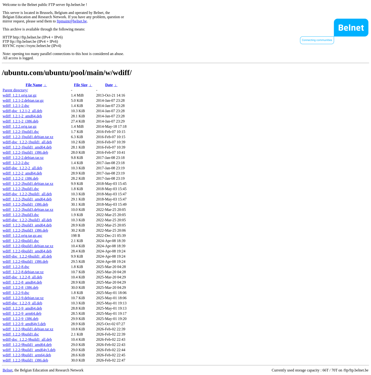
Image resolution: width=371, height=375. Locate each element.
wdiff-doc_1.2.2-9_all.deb (22, 303)
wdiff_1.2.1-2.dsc (16, 106)
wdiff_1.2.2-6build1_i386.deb (25, 262)
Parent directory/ (15, 90)
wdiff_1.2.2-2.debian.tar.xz (23, 158)
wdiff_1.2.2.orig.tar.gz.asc (22, 236)
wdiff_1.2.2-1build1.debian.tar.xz (28, 137)
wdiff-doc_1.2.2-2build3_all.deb (27, 220)
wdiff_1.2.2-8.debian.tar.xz (23, 272)
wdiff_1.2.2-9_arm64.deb (22, 313)
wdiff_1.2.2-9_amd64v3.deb (24, 324)
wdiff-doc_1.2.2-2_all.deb (22, 168)
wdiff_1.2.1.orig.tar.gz (19, 95)
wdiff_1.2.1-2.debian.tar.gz (23, 100)
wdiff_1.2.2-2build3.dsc (21, 215)
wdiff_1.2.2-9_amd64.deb (22, 308)
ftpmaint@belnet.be (72, 21)
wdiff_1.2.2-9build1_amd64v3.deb (29, 350)
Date (109, 85)
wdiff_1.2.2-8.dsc (16, 267)
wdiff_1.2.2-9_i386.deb (20, 319)
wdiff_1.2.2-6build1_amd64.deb (27, 251)
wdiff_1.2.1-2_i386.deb (20, 121)
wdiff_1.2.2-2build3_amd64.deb (27, 225)
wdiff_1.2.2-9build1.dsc (21, 334)
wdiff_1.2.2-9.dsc (16, 293)
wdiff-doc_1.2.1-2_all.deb (22, 111)
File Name (34, 85)
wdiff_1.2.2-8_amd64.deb (22, 282)
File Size (80, 85)
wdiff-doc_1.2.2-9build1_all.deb (27, 339)
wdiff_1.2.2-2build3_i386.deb (25, 230)
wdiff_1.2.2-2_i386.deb (20, 178)
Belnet (8, 370)
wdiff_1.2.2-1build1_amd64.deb (27, 147)
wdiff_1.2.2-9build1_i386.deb (25, 360)
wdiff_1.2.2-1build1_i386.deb (25, 152)
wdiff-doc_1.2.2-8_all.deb (22, 277)
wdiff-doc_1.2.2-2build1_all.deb (27, 194)
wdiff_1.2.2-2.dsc (16, 163)
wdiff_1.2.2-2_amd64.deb (22, 173)
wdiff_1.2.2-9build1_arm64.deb (27, 355)
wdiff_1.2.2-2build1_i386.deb (25, 204)
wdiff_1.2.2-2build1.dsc (21, 189)
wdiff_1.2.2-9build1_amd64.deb (27, 345)
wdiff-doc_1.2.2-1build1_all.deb (27, 142)
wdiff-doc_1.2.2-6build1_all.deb (27, 256)
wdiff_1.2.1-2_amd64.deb (22, 116)
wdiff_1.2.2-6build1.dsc (21, 241)
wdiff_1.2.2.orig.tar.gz (19, 126)
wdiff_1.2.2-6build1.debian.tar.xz (28, 246)
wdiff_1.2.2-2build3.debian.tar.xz (28, 210)
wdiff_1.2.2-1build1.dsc (21, 132)
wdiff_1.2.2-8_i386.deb (20, 288)
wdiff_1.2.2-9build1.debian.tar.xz (28, 329)
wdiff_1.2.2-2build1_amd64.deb (27, 199)
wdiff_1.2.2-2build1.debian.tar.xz (28, 184)
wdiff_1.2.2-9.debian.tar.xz (23, 298)
